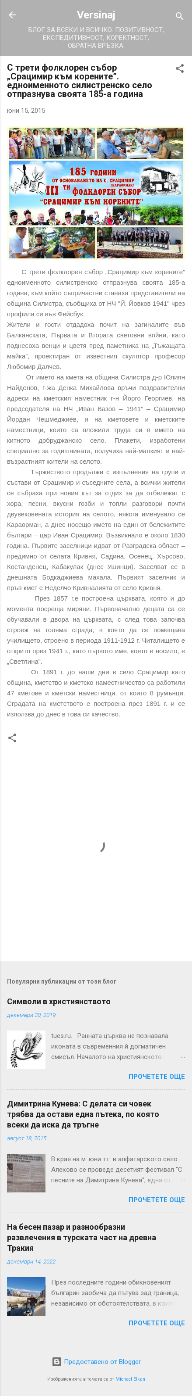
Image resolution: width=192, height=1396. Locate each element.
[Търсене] (180, 17)
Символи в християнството (59, 1001)
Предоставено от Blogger (96, 1362)
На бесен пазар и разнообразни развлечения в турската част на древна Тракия (81, 1237)
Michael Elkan (130, 1379)
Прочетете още (157, 1077)
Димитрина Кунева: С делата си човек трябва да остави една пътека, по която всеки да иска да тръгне (83, 1114)
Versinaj (96, 15)
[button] (180, 70)
